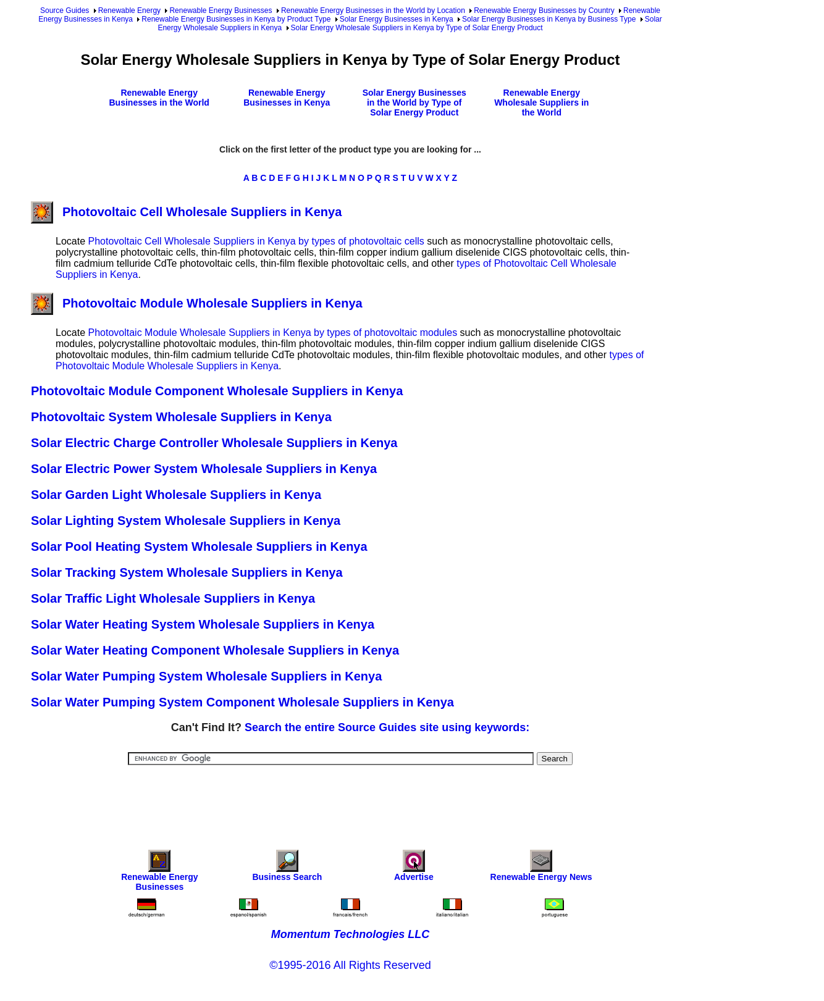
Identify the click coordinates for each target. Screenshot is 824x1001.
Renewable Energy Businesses (220, 10)
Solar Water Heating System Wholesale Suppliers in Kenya (202, 624)
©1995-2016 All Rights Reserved (350, 965)
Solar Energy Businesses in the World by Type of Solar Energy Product (414, 102)
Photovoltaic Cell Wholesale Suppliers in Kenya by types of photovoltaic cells (256, 241)
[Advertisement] (350, 799)
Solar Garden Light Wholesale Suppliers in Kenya (176, 494)
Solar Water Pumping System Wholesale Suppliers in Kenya (206, 676)
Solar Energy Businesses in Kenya (396, 19)
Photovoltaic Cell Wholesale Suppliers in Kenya (186, 212)
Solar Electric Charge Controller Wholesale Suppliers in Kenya (214, 443)
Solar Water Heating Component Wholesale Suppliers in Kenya (215, 650)
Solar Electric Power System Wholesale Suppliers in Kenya (204, 468)
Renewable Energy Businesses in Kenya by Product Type (235, 19)
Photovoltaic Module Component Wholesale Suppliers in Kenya (217, 391)
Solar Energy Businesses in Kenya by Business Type (549, 19)
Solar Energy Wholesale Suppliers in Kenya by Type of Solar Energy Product (417, 27)
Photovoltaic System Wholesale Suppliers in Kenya (181, 417)
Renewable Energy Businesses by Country (544, 10)
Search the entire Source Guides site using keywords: (387, 727)
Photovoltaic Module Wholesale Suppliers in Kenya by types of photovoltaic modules (272, 332)
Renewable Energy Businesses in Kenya (286, 97)
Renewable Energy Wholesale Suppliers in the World (541, 102)
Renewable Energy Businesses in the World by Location (373, 10)
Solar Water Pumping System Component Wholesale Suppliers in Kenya (242, 702)
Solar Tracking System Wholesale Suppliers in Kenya (187, 572)
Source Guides (64, 10)
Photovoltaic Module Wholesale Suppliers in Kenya (197, 303)
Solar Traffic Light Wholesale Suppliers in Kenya (173, 598)
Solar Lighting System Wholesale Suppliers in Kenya (185, 520)
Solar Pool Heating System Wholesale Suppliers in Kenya (199, 546)
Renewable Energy (129, 10)
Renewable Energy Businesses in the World (159, 97)
